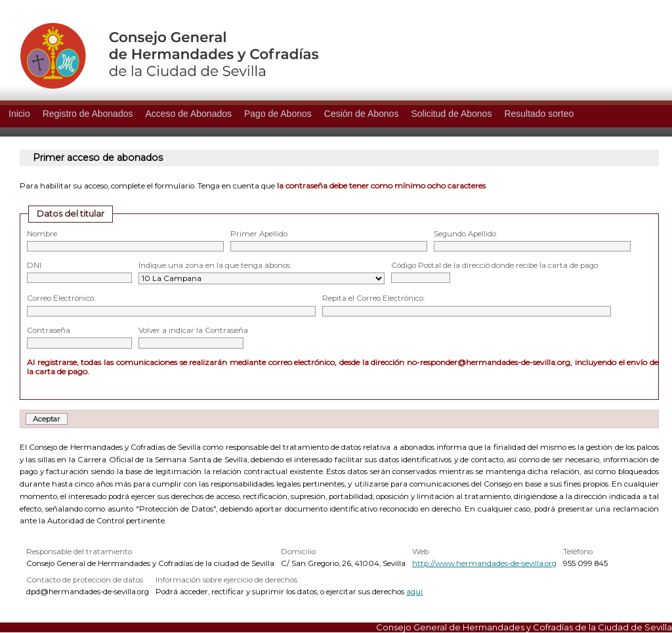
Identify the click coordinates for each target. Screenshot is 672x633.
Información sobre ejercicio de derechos (226, 579)
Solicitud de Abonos (451, 113)
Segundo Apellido (465, 233)
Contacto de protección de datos (84, 579)
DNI (34, 265)
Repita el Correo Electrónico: (373, 298)
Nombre (42, 233)
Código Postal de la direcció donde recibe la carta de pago (494, 265)
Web (420, 551)
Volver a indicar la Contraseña (193, 330)
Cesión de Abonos (361, 113)
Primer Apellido (258, 233)
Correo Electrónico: (61, 298)
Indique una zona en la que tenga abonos (214, 265)
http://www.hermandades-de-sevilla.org (484, 563)
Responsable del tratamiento (79, 551)
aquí (414, 591)
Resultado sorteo (539, 113)
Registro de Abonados (88, 113)
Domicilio (298, 551)
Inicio (19, 113)
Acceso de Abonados (188, 113)
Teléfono (578, 551)
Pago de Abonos (278, 113)
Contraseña (48, 330)
